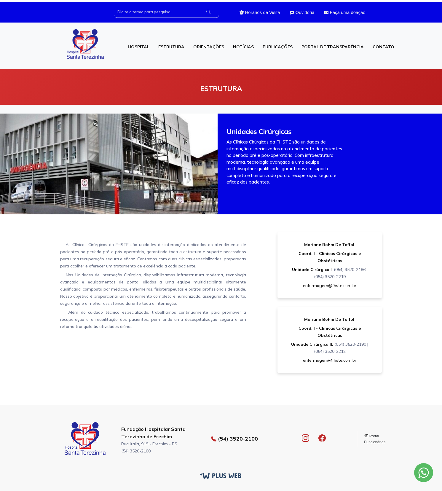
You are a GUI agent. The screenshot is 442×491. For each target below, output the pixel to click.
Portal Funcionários (374, 438)
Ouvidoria (302, 12)
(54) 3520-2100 (234, 438)
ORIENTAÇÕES (208, 47)
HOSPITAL (138, 47)
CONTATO (383, 47)
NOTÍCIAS (243, 47)
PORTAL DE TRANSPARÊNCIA (332, 47)
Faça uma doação (344, 12)
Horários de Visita (260, 12)
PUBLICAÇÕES (278, 47)
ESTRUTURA (171, 47)
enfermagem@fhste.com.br (329, 285)
